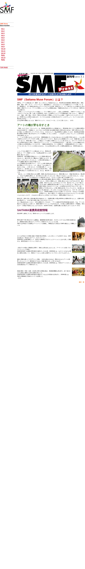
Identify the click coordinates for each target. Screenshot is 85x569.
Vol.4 (2, 35)
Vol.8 (2, 44)
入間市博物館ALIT (23, 268)
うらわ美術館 (22, 233)
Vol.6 (2, 40)
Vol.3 (2, 33)
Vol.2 (2, 31)
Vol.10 (3, 49)
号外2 (3, 60)
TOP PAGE (4, 67)
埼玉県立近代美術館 (24, 217)
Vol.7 (2, 42)
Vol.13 (3, 57)
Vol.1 (2, 29)
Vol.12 (3, 53)
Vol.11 (3, 51)
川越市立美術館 (22, 257)
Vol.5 (2, 38)
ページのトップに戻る (50, 285)
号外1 (3, 55)
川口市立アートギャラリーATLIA (29, 245)
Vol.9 (2, 46)
